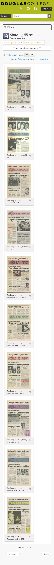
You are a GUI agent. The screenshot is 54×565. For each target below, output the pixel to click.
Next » (46, 554)
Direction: (34, 59)
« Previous (13, 554)
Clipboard (20, 8)
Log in (45, 8)
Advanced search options (27, 48)
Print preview (10, 55)
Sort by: (14, 59)
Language (28, 8)
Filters (9, 27)
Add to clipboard (30, 107)
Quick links (35, 8)
